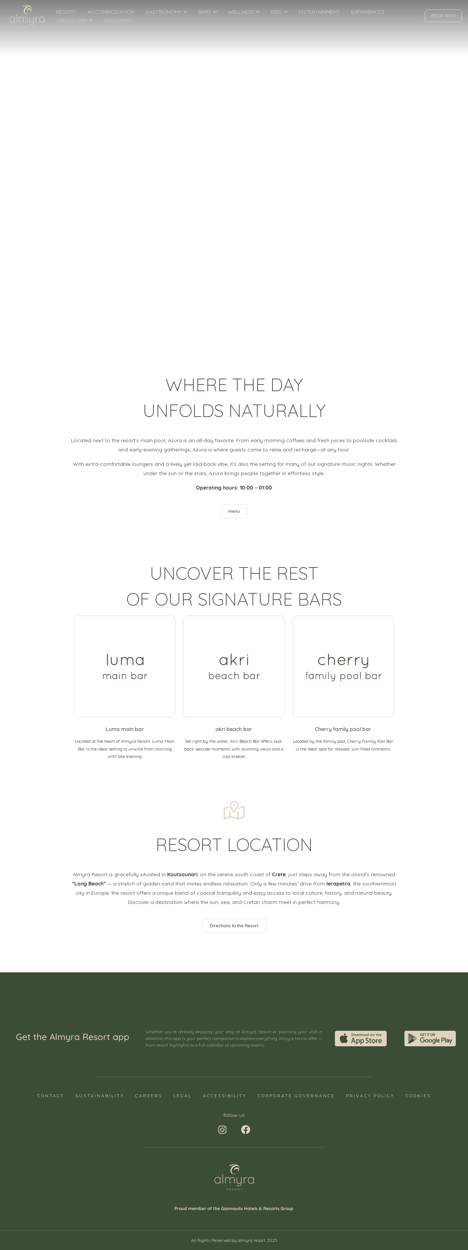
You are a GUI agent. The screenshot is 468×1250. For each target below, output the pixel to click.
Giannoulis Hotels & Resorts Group (257, 1208)
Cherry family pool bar (343, 729)
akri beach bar (234, 729)
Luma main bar (125, 729)
